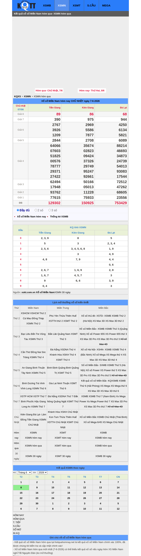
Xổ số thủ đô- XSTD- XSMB (96, 293)
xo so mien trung (64, 550)
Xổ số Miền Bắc (87, 395)
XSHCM (25, 291)
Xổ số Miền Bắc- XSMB (91, 306)
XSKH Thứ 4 (69, 332)
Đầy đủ (23, 188)
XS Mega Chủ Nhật (113, 400)
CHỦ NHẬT (77, 79)
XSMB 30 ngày (103, 434)
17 (53, 470)
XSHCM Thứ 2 (38, 291)
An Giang (27, 345)
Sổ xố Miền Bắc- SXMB (93, 343)
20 (100, 470)
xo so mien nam (45, 550)
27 (100, 476)
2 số (39, 188)
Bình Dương (28, 361)
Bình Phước (27, 379)
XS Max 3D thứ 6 (110, 369)
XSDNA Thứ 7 (65, 374)
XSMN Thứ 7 (38, 384)
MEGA (106, 5)
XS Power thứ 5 (108, 348)
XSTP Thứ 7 (39, 374)
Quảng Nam (63, 312)
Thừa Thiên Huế (68, 293)
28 (118, 476)
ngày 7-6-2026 (92, 79)
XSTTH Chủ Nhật (56, 400)
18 (68, 470)
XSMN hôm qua (42, 74)
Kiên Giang (88, 85)
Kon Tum (54, 395)
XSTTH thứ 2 (56, 299)
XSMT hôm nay (63, 415)
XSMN (62, 5)
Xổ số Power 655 (95, 312)
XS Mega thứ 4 (114, 332)
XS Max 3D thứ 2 (114, 299)
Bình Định (52, 345)
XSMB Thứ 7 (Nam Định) (102, 374)
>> (34, 450)
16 (37, 470)
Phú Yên (54, 293)
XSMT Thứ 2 (70, 299)
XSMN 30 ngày (62, 270)
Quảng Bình (64, 345)
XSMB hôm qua (103, 423)
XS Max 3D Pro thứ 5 (99, 353)
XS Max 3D (99, 299)
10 (53, 465)
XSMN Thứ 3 (36, 317)
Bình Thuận (38, 345)
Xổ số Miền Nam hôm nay (55, 79)
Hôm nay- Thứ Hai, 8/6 (91, 68)
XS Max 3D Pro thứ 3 (108, 317)
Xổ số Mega (99, 332)
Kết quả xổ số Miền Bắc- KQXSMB (99, 358)
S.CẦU (91, 5)
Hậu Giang (40, 379)
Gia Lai (53, 361)
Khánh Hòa (56, 332)
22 (21, 476)
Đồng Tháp (38, 296)
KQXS (17, 74)
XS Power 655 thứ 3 (116, 312)
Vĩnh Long (26, 366)
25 (68, 476)
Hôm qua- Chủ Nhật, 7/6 (49, 68)
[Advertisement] (40, 41)
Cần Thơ (25, 330)
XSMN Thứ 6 (39, 366)
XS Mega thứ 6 (119, 363)
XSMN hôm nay (33, 415)
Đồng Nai (36, 330)
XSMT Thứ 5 (64, 350)
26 (84, 476)
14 (118, 465)
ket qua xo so (81, 550)
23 (37, 476)
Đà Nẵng (55, 327)
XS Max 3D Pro (88, 317)
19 (84, 470)
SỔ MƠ (17, 507)
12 (84, 465)
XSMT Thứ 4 (63, 337)
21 (118, 470)
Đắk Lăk (52, 312)
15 (21, 470)
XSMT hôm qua (63, 423)
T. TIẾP (17, 500)
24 (53, 476)
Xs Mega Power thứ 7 (98, 379)
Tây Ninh (26, 350)
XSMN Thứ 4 (37, 335)
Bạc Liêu (25, 312)
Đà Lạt (123, 85)
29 (21, 481)
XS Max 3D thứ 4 (108, 337)
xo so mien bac (28, 550)
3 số (52, 188)
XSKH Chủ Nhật (69, 390)
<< (14, 450)
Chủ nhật (21, 84)
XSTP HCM (26, 374)
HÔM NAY (18, 493)
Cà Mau (27, 296)
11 (68, 465)
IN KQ (16, 511)
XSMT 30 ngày (63, 434)
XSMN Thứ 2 (33, 301)
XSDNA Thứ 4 (67, 327)
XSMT (76, 5)
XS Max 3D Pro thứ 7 (95, 384)
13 (100, 465)
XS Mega (105, 363)
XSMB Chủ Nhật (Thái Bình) (112, 395)
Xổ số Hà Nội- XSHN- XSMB (96, 327)
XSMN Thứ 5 (39, 350)
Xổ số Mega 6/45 (93, 400)
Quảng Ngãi (60, 379)
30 (37, 481)
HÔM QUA (18, 496)
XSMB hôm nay (103, 415)
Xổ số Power (93, 348)
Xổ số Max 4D (119, 353)
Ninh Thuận (63, 361)
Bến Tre (35, 312)
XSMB (47, 5)
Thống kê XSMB (59, 194)
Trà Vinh (40, 361)
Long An (26, 384)
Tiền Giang (54, 85)
